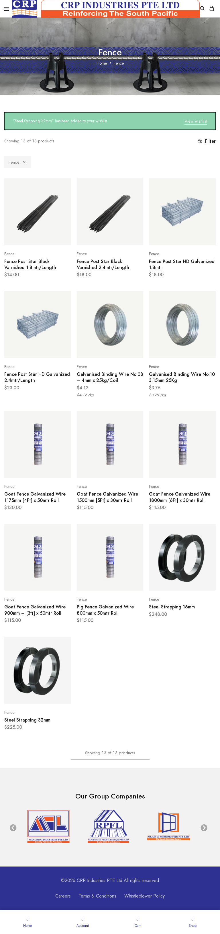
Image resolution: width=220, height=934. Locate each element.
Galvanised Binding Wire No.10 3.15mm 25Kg (182, 377)
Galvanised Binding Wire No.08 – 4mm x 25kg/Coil (110, 377)
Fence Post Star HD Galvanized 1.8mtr (182, 264)
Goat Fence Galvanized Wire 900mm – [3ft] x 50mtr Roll (35, 610)
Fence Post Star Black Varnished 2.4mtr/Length (103, 264)
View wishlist (195, 121)
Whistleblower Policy (144, 896)
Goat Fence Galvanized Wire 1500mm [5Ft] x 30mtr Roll (107, 497)
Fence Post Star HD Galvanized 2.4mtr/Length (37, 377)
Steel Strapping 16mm (172, 607)
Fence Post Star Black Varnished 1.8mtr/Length (30, 264)
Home (102, 63)
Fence (17, 162)
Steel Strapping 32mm (27, 720)
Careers (63, 896)
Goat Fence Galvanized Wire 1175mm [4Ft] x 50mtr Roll (35, 497)
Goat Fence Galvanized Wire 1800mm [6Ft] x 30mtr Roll (179, 497)
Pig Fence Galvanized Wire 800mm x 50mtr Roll (105, 610)
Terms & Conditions (97, 896)
